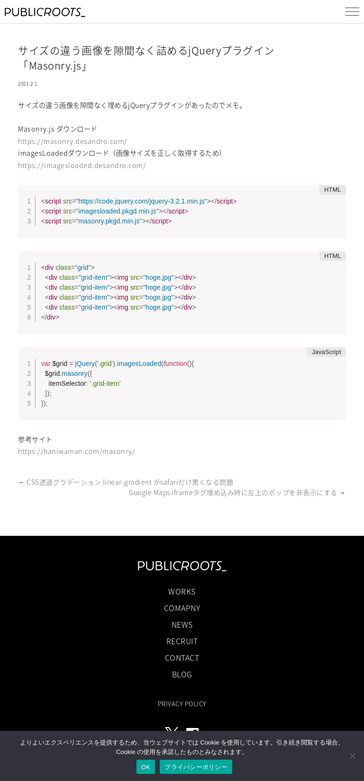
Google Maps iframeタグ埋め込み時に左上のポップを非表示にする (233, 492)
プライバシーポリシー (196, 767)
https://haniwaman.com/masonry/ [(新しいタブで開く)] (76, 451)
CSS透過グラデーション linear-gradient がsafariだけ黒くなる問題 (130, 482)
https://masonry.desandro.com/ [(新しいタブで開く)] (72, 141)
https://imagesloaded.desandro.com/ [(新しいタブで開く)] (82, 165)
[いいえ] (352, 756)
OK (145, 767)
